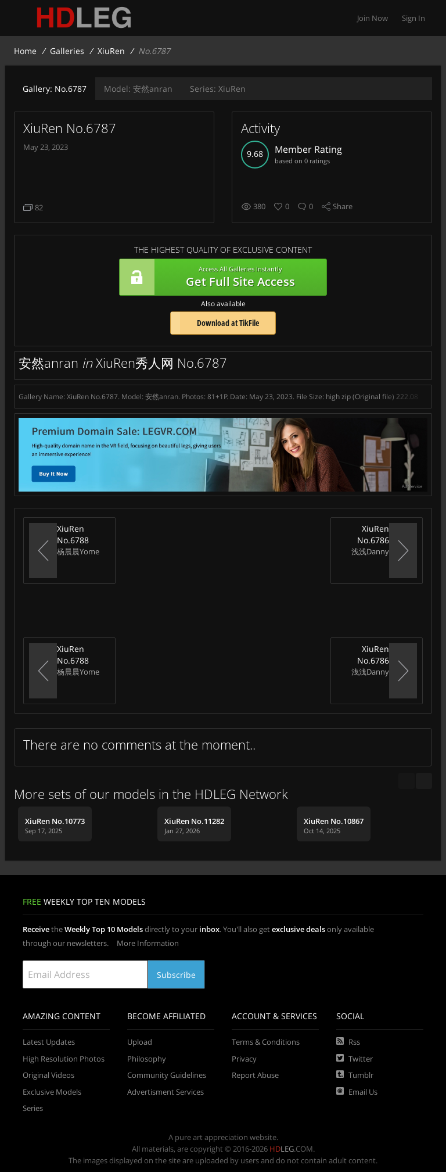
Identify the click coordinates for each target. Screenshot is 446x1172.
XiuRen (111, 50)
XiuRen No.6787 (69, 128)
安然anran (138, 88)
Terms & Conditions (266, 1042)
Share (343, 206)
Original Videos (48, 1075)
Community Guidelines (166, 1075)
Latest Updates (49, 1042)
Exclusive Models (52, 1092)
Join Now (372, 18)
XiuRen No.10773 (55, 821)
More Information (147, 943)
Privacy (244, 1058)
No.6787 (55, 88)
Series (33, 1108)
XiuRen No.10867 (334, 821)
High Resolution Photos (64, 1058)
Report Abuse (255, 1075)
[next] (424, 781)
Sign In (413, 18)
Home (25, 50)
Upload (139, 1042)
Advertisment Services (165, 1092)
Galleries (67, 50)
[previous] (406, 781)
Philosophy (146, 1058)
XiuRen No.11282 (194, 821)
